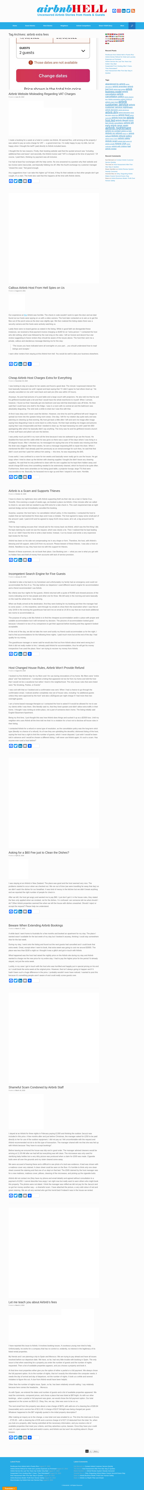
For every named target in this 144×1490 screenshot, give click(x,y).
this (25, 315)
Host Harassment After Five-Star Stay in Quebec (26, 1475)
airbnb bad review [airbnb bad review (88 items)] (119, 89)
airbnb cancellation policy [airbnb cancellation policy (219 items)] (114, 95)
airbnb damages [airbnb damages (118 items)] (111, 110)
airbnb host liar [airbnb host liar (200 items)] (119, 117)
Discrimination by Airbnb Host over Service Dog (26, 1480)
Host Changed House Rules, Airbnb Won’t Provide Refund (46, 667)
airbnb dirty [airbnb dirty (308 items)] (111, 112)
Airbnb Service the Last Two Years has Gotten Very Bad (29, 1471)
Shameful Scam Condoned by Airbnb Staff (36, 1087)
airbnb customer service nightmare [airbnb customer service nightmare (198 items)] (120, 106)
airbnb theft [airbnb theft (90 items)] (122, 141)
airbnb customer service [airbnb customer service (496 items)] (116, 103)
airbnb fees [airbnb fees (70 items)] (115, 115)
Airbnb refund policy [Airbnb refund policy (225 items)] (121, 136)
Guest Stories (30, 26)
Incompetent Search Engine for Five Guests (37, 573)
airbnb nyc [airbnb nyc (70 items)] (125, 133)
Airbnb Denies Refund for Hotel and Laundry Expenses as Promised (33, 1469)
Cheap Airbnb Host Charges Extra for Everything (40, 377)
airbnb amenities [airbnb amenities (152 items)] (120, 86)
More (122, 26)
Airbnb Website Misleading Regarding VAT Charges (42, 94)
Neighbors (64, 26)
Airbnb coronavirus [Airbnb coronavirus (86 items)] (114, 99)
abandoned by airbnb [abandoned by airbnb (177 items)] (115, 84)
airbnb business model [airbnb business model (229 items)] (118, 90)
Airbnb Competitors (83, 26)
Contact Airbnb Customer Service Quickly (99, 1466)
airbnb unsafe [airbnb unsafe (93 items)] (110, 144)
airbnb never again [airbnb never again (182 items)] (119, 125)
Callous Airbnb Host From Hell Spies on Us (37, 287)
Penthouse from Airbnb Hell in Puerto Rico (119, 55)
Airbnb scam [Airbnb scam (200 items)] (111, 141)
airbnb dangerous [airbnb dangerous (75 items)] (123, 110)
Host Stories (47, 26)
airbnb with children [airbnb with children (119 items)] (119, 146)
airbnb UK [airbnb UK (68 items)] (129, 141)
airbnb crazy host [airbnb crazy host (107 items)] (111, 102)
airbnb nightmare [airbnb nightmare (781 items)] (118, 128)
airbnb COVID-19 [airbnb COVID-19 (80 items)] (126, 99)
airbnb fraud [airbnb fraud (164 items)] (123, 115)
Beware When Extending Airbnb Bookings (36, 925)
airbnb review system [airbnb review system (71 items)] (111, 138)
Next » (96, 1451)
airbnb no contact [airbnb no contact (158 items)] (113, 131)
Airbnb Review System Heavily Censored (101, 1471)
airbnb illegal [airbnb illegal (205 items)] (121, 120)
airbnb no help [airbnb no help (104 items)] (126, 131)
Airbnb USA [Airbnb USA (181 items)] (120, 143)
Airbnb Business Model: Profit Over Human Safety (27, 1478)
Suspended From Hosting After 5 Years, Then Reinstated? (30, 1473)
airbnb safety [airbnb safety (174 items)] (124, 138)
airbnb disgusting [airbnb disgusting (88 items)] (124, 112)
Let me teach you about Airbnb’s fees (33, 1302)
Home (15, 26)
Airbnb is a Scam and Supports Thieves (34, 490)
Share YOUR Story (105, 26)
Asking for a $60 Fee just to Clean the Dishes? (39, 852)
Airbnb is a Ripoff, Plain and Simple (92, 1478)
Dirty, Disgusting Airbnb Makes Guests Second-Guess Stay (105, 1473)
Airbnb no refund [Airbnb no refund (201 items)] (113, 133)
